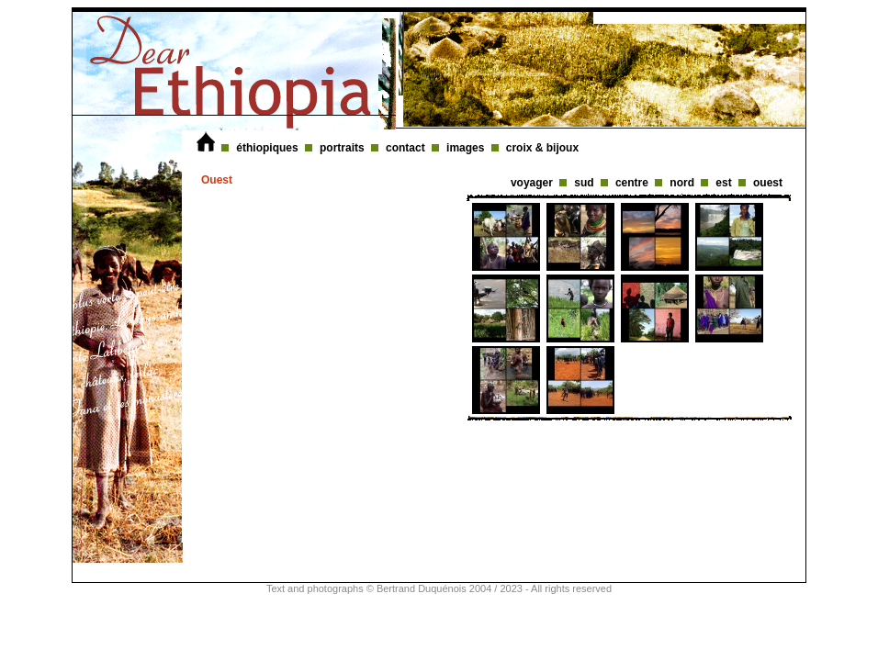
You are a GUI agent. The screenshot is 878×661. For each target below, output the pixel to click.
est (725, 182)
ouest (767, 182)
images (467, 147)
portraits (343, 147)
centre (633, 182)
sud (585, 182)
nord (683, 182)
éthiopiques (268, 147)
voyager (533, 182)
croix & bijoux (542, 147)
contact (407, 147)
